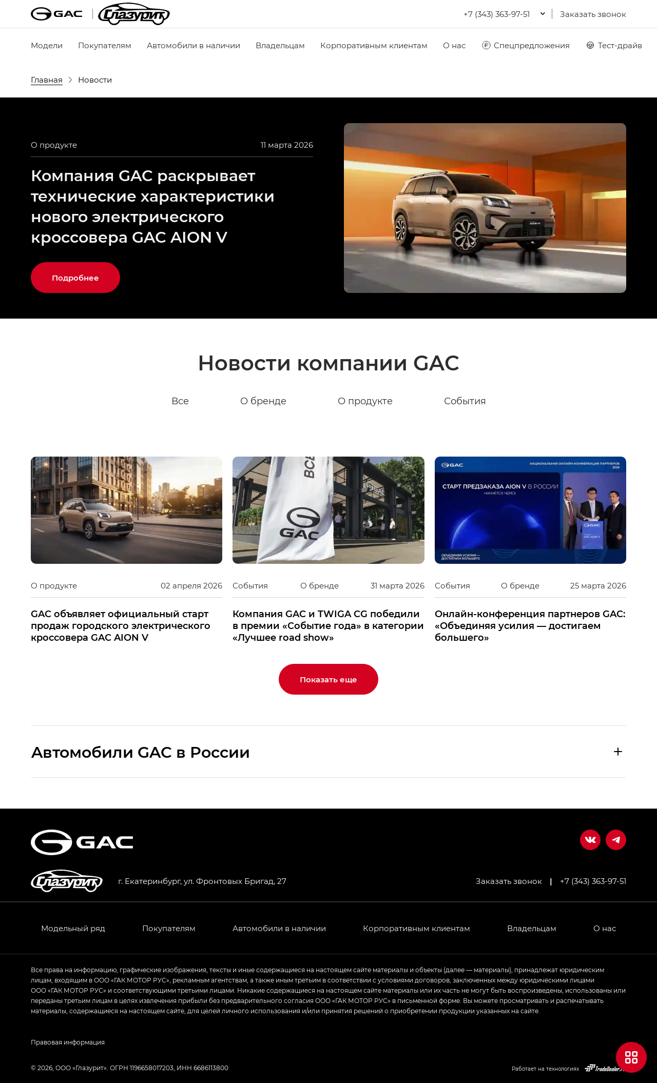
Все (180, 401)
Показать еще (328, 679)
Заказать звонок (593, 14)
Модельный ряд (73, 928)
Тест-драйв (613, 45)
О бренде (263, 401)
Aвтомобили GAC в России (140, 751)
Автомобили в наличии (193, 45)
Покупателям (104, 45)
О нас (454, 45)
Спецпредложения (525, 45)
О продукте (365, 401)
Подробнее (75, 277)
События (465, 401)
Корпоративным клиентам (374, 45)
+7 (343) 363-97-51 (593, 881)
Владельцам (280, 45)
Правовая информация (68, 1042)
